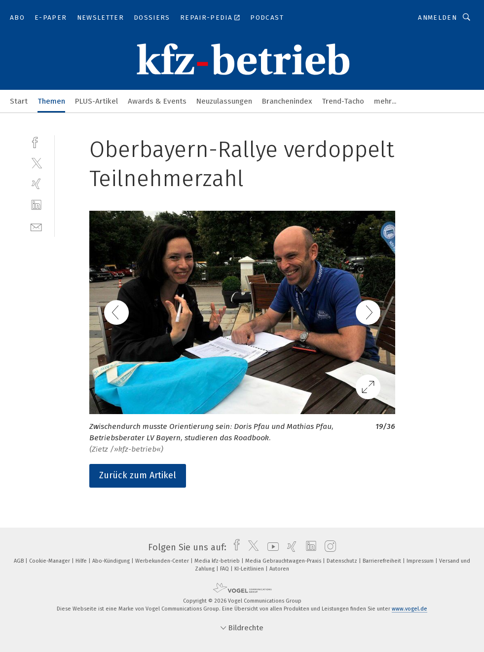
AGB (19, 561)
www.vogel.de (409, 609)
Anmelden (437, 17)
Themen (51, 101)
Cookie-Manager (50, 561)
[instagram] (328, 547)
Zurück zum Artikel (137, 475)
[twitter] (36, 162)
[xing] (36, 184)
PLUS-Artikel (96, 101)
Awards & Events (157, 101)
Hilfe (81, 561)
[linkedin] (36, 205)
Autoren (279, 569)
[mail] (36, 226)
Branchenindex (287, 101)
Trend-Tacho (343, 101)
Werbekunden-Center (162, 561)
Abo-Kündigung (111, 561)
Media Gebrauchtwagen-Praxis (284, 561)
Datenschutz (343, 561)
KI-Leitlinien (249, 569)
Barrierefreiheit (383, 561)
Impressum (421, 561)
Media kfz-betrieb (217, 561)
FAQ (225, 569)
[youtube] (270, 547)
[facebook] (36, 141)
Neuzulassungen (224, 101)
